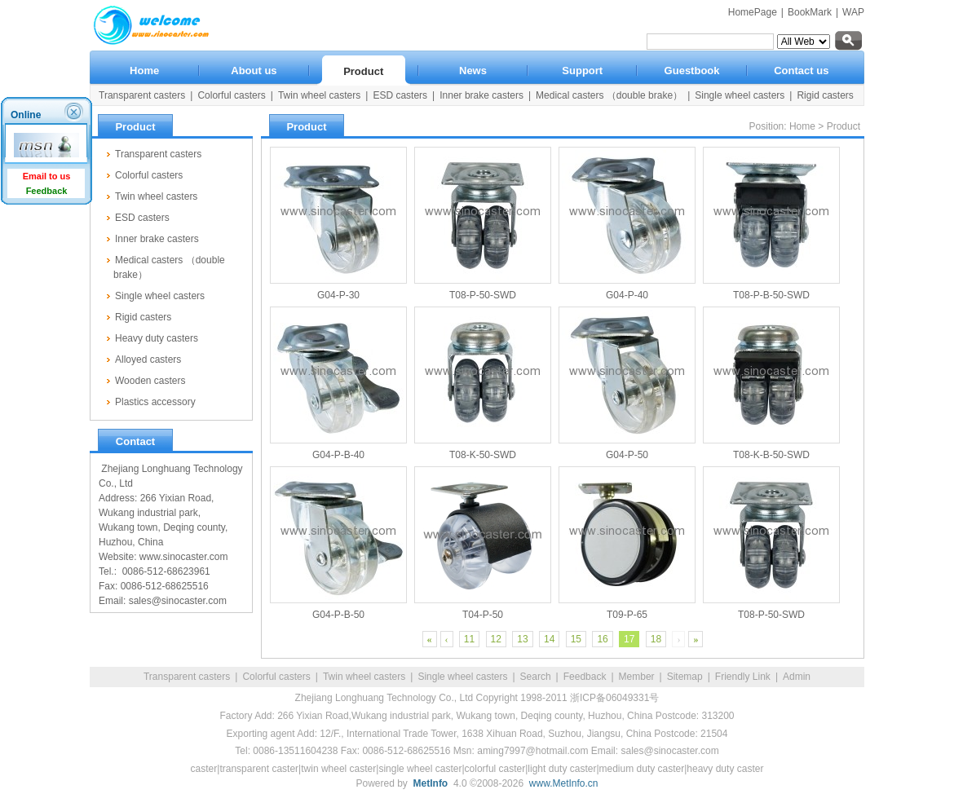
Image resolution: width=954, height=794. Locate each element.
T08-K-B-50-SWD (771, 455)
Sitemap (685, 676)
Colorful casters (276, 676)
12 (496, 639)
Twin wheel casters (364, 676)
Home (802, 126)
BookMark (810, 12)
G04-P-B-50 (338, 614)
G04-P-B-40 (338, 455)
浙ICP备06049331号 (614, 698)
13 (522, 639)
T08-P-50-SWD (482, 295)
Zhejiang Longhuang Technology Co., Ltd (384, 698)
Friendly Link (743, 676)
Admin (796, 676)
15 (576, 639)
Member (637, 676)
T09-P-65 (627, 614)
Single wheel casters (462, 676)
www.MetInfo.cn (563, 783)
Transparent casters (187, 676)
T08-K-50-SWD (482, 455)
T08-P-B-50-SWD (771, 295)
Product (843, 126)
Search (535, 676)
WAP (853, 12)
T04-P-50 (482, 614)
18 (656, 639)
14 (549, 639)
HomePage (752, 12)
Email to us (47, 176)
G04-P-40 (627, 295)
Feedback (585, 676)
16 (602, 639)
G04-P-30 (338, 295)
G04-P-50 (627, 455)
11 (469, 639)
